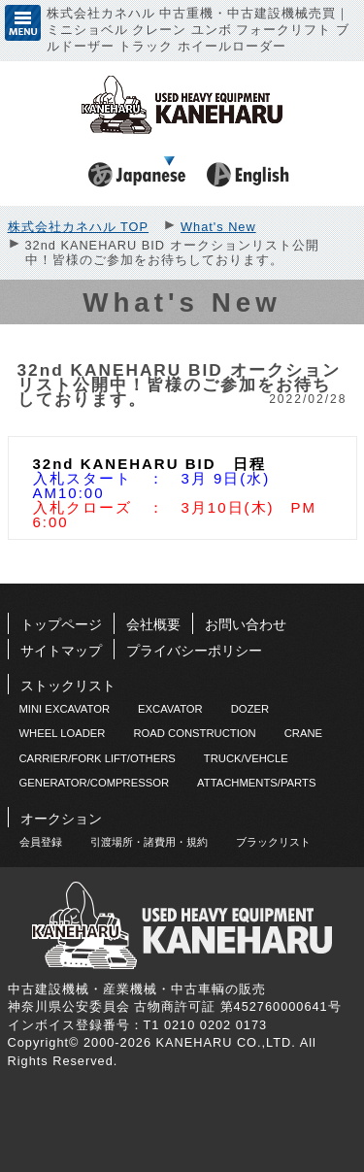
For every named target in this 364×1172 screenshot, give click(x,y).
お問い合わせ (245, 624)
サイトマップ (61, 650)
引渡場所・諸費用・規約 (149, 842)
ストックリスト (68, 685)
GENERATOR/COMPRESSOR (94, 782)
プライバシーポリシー (194, 650)
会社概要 (153, 624)
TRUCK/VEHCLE (246, 758)
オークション (61, 818)
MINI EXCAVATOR (65, 709)
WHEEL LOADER (62, 733)
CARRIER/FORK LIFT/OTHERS (97, 758)
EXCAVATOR (170, 709)
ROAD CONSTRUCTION (194, 733)
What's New (218, 226)
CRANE (303, 733)
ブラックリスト (273, 842)
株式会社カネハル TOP (78, 226)
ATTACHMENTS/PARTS (256, 782)
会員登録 (40, 842)
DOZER (250, 709)
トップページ (61, 624)
